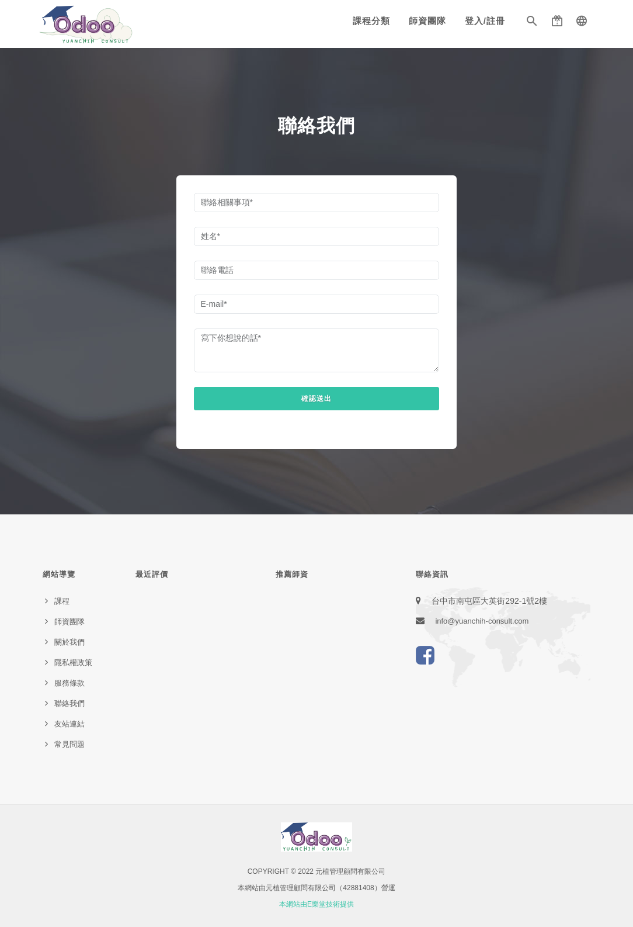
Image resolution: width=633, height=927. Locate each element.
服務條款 (69, 683)
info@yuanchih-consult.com (481, 621)
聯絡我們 (69, 703)
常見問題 (69, 744)
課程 (61, 601)
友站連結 (69, 724)
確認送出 (316, 399)
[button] (532, 23)
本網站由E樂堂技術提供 (316, 904)
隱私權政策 (73, 662)
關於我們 (69, 642)
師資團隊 (427, 21)
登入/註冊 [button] (485, 21)
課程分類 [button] (371, 21)
